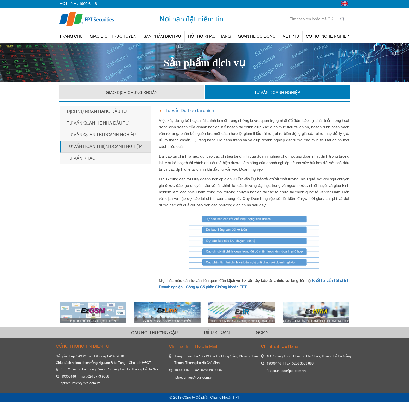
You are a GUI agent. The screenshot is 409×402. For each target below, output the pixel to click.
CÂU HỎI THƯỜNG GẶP (154, 333)
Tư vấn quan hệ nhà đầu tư (98, 123)
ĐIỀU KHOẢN (217, 332)
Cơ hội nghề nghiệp (327, 36)
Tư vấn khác (81, 158)
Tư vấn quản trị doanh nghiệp (101, 135)
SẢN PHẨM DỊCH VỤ (162, 36)
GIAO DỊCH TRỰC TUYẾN (113, 36)
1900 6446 (88, 3)
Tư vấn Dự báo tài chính (189, 111)
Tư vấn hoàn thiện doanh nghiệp (104, 147)
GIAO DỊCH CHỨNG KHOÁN (132, 92)
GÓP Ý (262, 332)
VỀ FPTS (291, 36)
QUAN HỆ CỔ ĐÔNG (257, 36)
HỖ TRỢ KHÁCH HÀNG (209, 36)
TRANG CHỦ (71, 36)
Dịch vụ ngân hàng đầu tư (97, 111)
